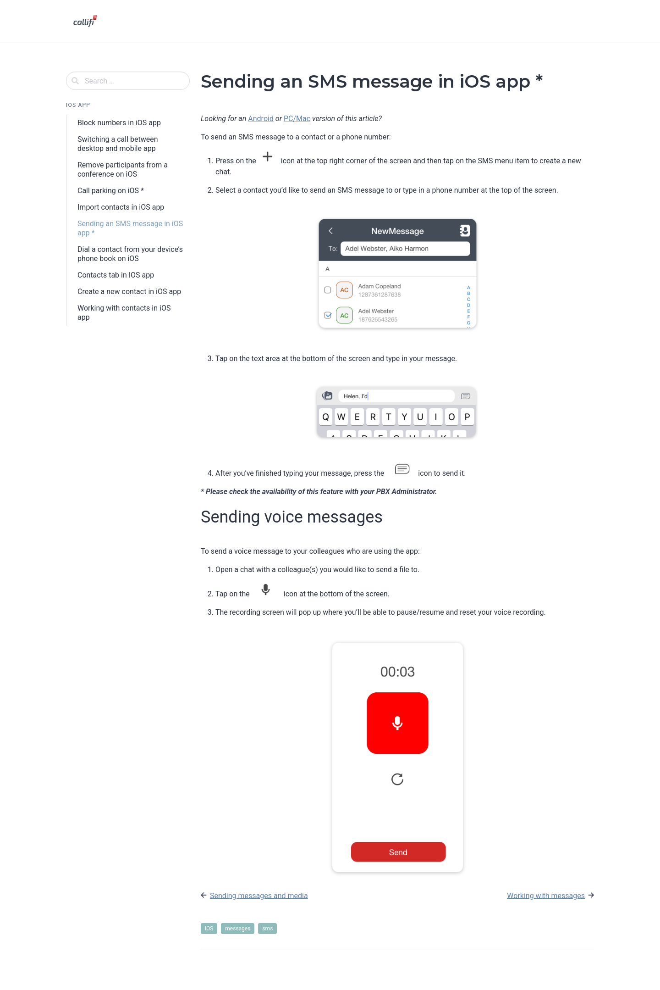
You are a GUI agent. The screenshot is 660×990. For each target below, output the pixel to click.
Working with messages (546, 895)
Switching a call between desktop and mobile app (117, 144)
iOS (209, 928)
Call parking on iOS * (110, 190)
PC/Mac (297, 118)
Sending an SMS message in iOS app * (130, 228)
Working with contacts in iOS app (123, 313)
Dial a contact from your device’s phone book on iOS (130, 254)
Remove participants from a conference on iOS (122, 169)
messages (237, 928)
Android (261, 118)
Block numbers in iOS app (119, 122)
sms (267, 928)
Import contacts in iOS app (120, 207)
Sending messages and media (259, 895)
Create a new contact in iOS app (129, 291)
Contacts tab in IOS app (115, 275)
